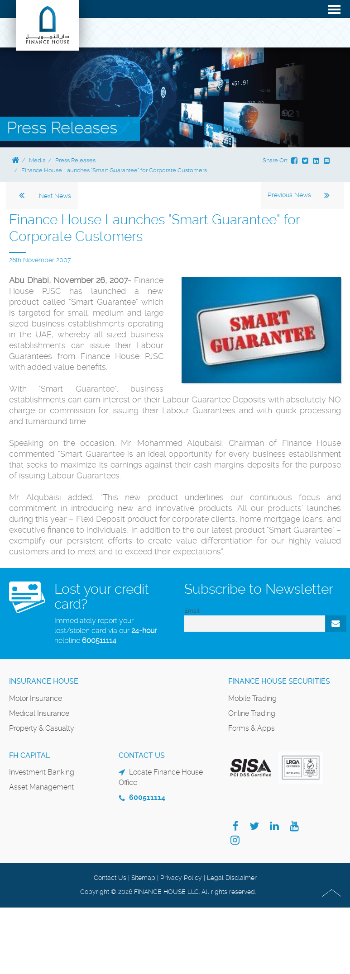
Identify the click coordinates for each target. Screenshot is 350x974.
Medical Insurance (39, 713)
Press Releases (75, 160)
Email (191, 610)
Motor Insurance (35, 698)
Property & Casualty (41, 728)
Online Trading (251, 713)
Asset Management (41, 787)
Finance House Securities (279, 681)
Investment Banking (41, 772)
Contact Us (110, 877)
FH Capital (29, 755)
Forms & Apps (251, 728)
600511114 (99, 640)
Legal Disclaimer (232, 877)
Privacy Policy (181, 877)
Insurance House (43, 681)
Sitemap (143, 877)
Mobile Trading (252, 698)
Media (37, 160)
